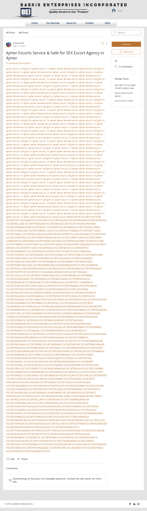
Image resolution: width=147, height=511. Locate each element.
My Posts (23, 32)
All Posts (10, 32)
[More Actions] (105, 43)
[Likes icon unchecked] (8, 459)
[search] (126, 32)
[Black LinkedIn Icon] (134, 504)
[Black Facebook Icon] (130, 504)
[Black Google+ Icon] (138, 504)
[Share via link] (22, 459)
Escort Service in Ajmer (124, 101)
